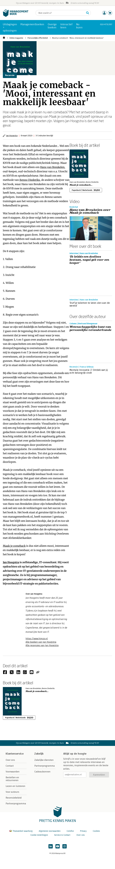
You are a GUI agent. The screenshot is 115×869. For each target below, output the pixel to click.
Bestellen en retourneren (12, 779)
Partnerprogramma (16, 803)
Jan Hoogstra (11, 135)
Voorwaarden (12, 771)
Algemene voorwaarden (49, 831)
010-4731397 (106, 24)
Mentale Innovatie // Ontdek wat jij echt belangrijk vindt (89, 371)
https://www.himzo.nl (37, 638)
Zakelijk (38, 753)
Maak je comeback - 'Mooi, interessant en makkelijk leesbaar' (78, 38)
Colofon (70, 831)
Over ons (10, 760)
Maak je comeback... (81, 185)
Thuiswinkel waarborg (21, 831)
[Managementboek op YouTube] (57, 846)
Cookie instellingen (39, 835)
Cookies (96, 831)
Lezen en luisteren (15, 786)
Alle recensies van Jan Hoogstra (42, 645)
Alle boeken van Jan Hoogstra (41, 642)
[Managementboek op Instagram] (64, 846)
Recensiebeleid (14, 797)
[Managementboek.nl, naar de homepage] (15, 16)
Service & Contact (62, 835)
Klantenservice (15, 753)
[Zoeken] (60, 13)
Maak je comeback (14, 545)
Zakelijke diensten (44, 760)
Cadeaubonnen (42, 771)
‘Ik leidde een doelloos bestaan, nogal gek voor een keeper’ (89, 260)
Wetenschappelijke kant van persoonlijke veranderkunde (90, 328)
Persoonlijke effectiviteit (37, 38)
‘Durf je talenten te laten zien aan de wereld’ (90, 304)
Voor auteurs (12, 792)
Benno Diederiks (29, 180)
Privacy (83, 831)
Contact (10, 765)
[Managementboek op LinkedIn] (50, 846)
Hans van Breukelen (52, 167)
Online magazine (16, 38)
